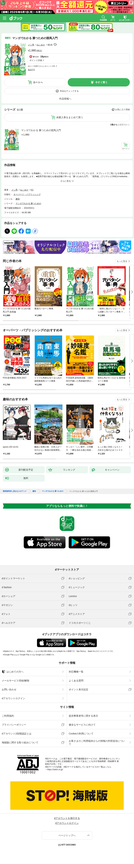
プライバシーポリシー (14, 724)
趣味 (18, 199)
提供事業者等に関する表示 (83, 715)
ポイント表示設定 (78, 689)
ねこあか (41, 45)
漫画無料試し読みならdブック (15, 491)
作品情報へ (65, 98)
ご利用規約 (8, 715)
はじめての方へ (13, 671)
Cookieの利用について (81, 733)
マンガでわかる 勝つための (28, 203)
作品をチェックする (69, 91)
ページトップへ (67, 835)
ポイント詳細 (35, 60)
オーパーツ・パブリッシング (27, 194)
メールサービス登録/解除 (15, 680)
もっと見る (122, 261)
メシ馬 (31, 45)
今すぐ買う (101, 82)
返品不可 (31, 70)
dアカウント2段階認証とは (16, 733)
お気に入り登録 (122, 109)
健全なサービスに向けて (82, 724)
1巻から (114, 125)
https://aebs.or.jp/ (55, 769)
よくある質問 (76, 680)
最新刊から (124, 125)
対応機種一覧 (76, 671)
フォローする (55, 44)
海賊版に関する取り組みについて (20, 742)
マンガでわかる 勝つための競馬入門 (41, 130)
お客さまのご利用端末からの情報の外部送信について (97, 742)
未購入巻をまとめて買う (69, 117)
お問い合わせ (9, 689)
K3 (32, 190)
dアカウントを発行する (67, 818)
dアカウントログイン (13, 698)
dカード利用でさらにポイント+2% (41, 66)
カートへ (38, 82)
